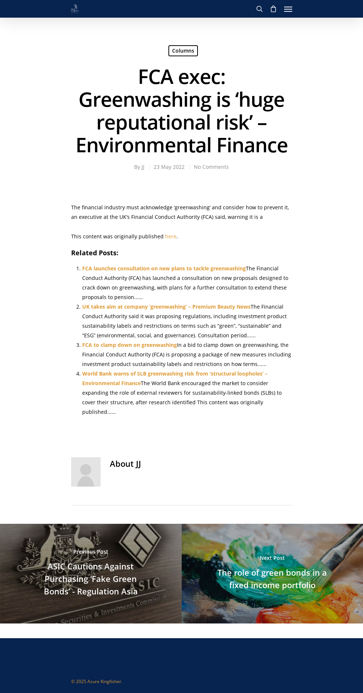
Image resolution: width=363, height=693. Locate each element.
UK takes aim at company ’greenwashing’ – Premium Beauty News (166, 306)
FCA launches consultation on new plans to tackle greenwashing (164, 268)
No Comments (211, 166)
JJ (143, 166)
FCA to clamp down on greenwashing (129, 344)
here (171, 236)
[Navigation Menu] (288, 9)
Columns (183, 50)
